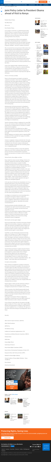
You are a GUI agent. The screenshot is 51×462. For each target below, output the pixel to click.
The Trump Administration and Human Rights (20, 4)
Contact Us (3, 449)
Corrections (7, 449)
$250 (15, 381)
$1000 (11, 384)
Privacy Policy (12, 449)
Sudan (41, 4)
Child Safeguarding (26, 449)
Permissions (17, 449)
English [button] (36, 1)
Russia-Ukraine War (32, 4)
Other (15, 384)
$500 (8, 384)
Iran (38, 4)
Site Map (21, 449)
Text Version (3, 450)
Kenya (16, 394)
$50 (8, 381)
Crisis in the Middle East (8, 4)
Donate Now (43, 2)
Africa (13, 394)
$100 (12, 381)
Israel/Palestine (46, 4)
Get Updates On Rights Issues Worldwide (12, 444)
